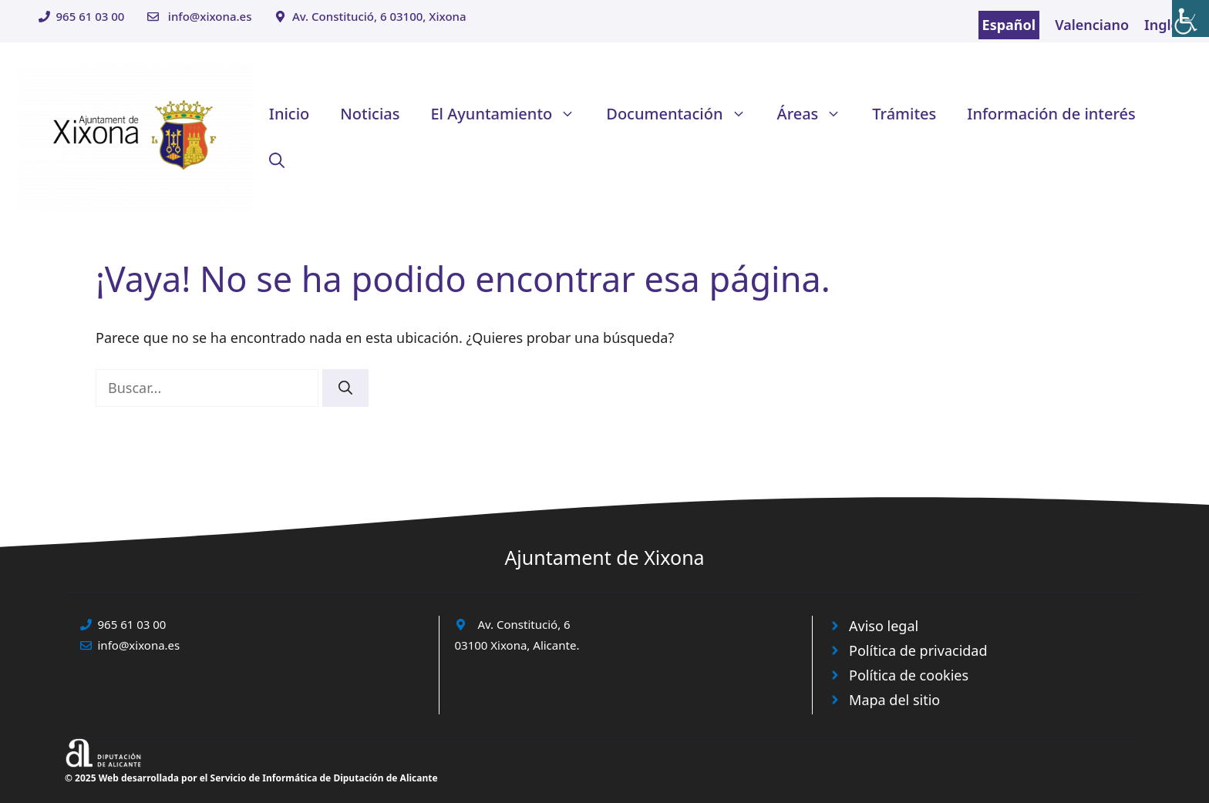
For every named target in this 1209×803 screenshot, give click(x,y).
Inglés (1165, 24)
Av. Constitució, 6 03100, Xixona (379, 16)
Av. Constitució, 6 (524, 624)
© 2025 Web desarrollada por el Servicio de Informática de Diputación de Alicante (251, 778)
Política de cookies (908, 675)
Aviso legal (883, 626)
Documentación (683, 114)
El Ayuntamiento (510, 114)
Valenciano (1092, 24)
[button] (277, 160)
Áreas (817, 114)
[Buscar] (345, 388)
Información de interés (1051, 113)
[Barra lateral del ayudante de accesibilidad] (1190, 18)
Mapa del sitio (894, 699)
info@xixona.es (210, 16)
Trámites (904, 113)
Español (1009, 24)
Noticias (369, 113)
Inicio (289, 113)
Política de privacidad (918, 650)
